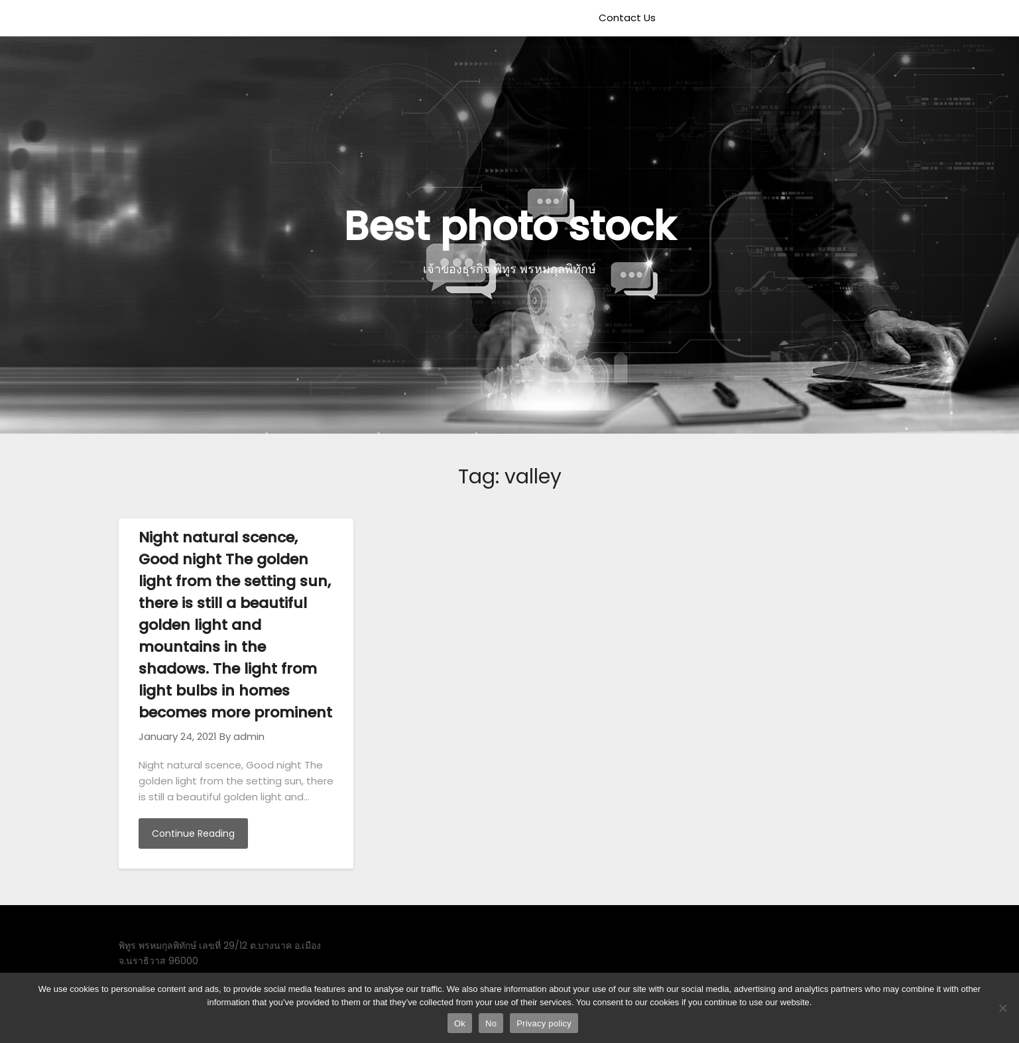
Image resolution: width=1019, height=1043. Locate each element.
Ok (459, 1023)
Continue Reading (193, 833)
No (491, 1023)
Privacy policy (543, 1023)
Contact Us (627, 18)
